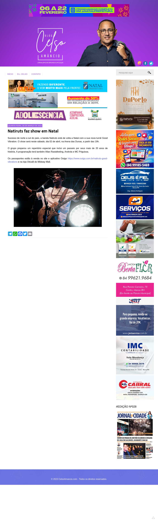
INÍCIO (10, 74)
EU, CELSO (22, 74)
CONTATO (35, 74)
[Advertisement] (77, 504)
